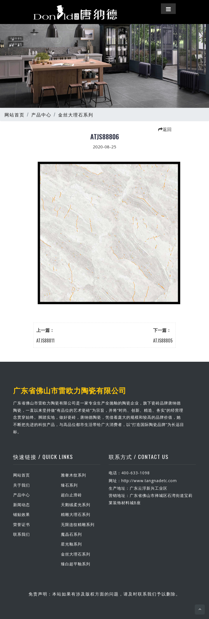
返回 (165, 129)
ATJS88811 (45, 340)
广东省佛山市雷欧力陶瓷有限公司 (69, 390)
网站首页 (14, 114)
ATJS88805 (163, 340)
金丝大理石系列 (75, 114)
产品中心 (41, 114)
